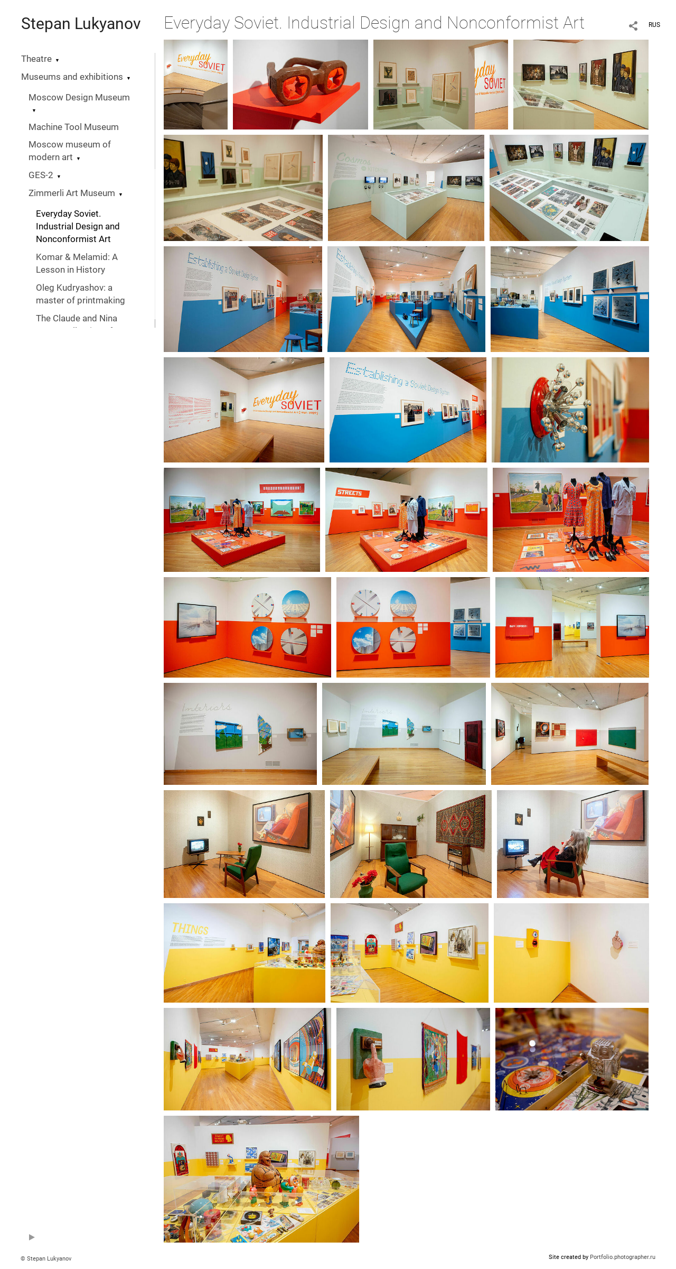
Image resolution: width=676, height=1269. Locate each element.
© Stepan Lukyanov (46, 1258)
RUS (654, 25)
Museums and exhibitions (72, 77)
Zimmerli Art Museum (72, 193)
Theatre (36, 59)
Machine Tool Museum (74, 127)
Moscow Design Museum (79, 97)
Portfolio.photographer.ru (622, 1257)
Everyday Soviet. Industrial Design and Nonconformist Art (78, 226)
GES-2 (41, 175)
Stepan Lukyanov (81, 23)
